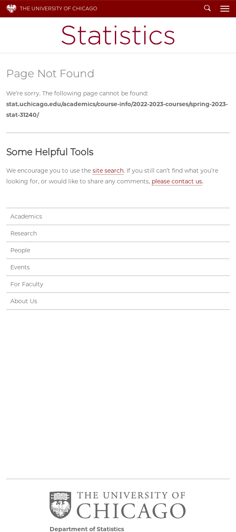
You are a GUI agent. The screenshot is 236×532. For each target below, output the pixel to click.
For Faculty (26, 284)
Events (20, 267)
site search (108, 170)
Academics (26, 216)
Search (207, 8)
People (20, 250)
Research (23, 233)
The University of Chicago (58, 8)
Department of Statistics (118, 35)
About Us (23, 301)
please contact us (177, 181)
